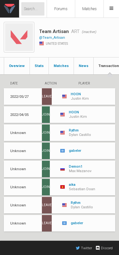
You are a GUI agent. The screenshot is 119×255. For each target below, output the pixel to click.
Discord (104, 248)
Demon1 (76, 166)
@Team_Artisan (52, 37)
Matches (89, 9)
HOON (76, 94)
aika (72, 185)
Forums (61, 9)
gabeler (75, 151)
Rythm (74, 130)
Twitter (84, 248)
